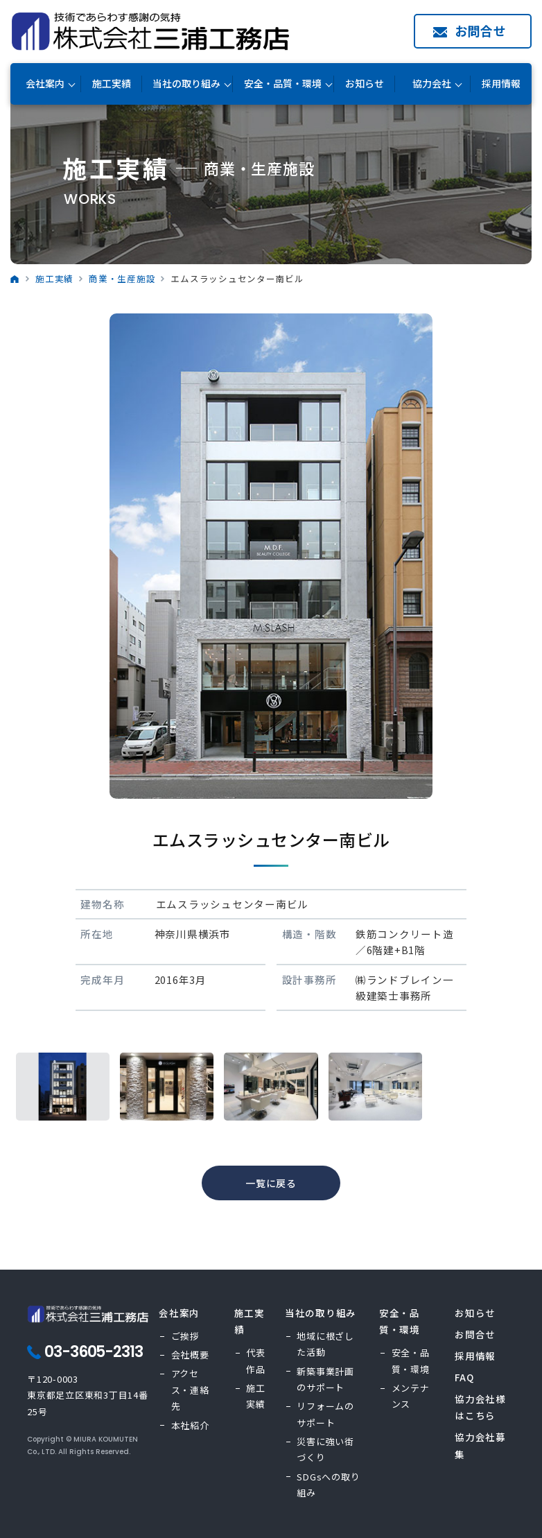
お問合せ (481, 30)
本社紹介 (190, 1425)
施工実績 (111, 83)
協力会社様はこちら (480, 1407)
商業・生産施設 (122, 278)
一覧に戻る (271, 1183)
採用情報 (501, 83)
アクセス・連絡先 (190, 1389)
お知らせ (364, 83)
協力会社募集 (480, 1445)
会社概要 (190, 1354)
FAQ (464, 1377)
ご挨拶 (185, 1335)
